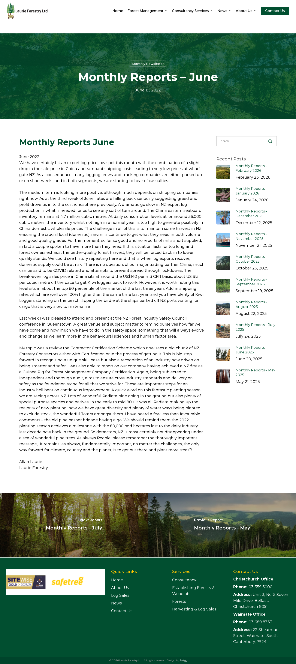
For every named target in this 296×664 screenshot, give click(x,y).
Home (117, 580)
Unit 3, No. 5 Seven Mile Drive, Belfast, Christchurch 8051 (260, 600)
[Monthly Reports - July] (74, 525)
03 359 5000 (252, 587)
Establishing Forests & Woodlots (193, 590)
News (116, 603)
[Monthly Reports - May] (222, 525)
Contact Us (121, 611)
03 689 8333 (252, 622)
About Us (120, 587)
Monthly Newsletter (148, 64)
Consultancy (184, 580)
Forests (179, 601)
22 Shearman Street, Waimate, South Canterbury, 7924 (256, 635)
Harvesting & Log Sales (194, 609)
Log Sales (120, 595)
